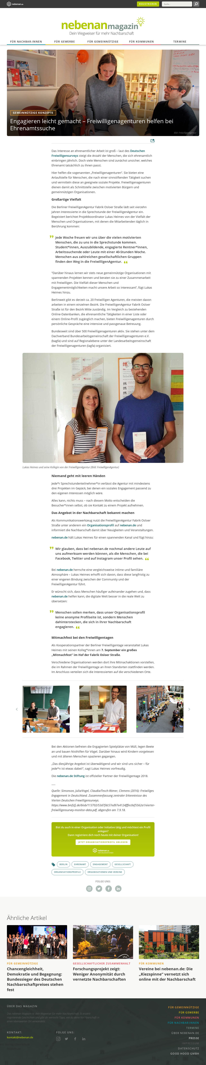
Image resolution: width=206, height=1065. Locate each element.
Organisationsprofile (67, 872)
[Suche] (177, 4)
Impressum (190, 1043)
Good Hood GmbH (184, 1053)
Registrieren (148, 4)
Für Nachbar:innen (26, 41)
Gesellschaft (123, 864)
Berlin (63, 864)
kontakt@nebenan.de (20, 1037)
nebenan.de (128, 525)
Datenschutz (188, 1048)
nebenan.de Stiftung (71, 776)
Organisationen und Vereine (105, 872)
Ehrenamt (80, 864)
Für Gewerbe (64, 41)
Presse (194, 1038)
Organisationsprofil (100, 525)
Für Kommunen (141, 41)
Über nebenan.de (185, 1033)
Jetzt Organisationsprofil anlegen (103, 842)
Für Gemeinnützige (103, 41)
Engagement (100, 864)
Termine (180, 41)
